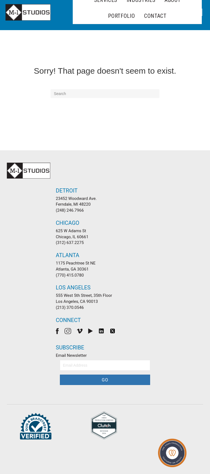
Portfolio (121, 16)
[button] (105, 380)
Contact (155, 16)
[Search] (105, 93)
